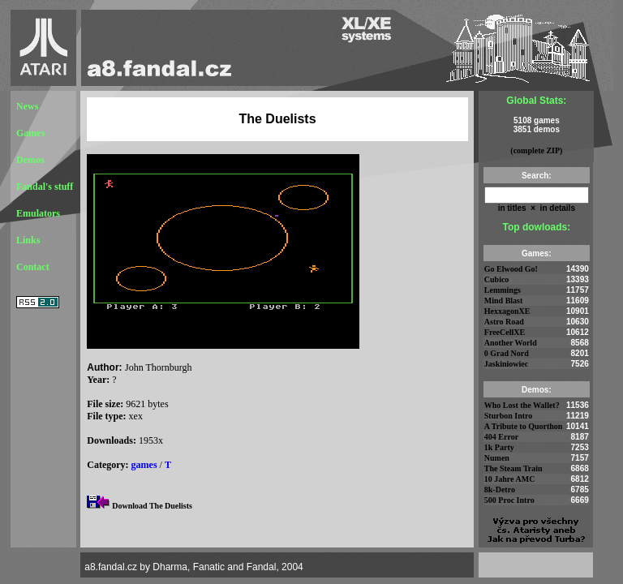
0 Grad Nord (506, 353)
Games (30, 133)
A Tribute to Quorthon (523, 426)
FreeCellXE (504, 332)
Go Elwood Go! (511, 268)
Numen (496, 457)
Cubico (496, 279)
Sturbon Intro (508, 415)
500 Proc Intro (509, 500)
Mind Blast (503, 300)
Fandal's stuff (44, 186)
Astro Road (504, 321)
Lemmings (502, 290)
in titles (512, 208)
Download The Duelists (152, 505)
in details (556, 208)
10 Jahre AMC (509, 478)
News (27, 106)
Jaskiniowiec (506, 363)
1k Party (499, 447)
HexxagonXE (507, 311)
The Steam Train (513, 468)
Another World (510, 342)
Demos (30, 159)
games (144, 464)
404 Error (501, 436)
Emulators (38, 213)
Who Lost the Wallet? (522, 405)
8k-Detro (499, 489)
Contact (32, 267)
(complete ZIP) (536, 150)
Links (28, 240)
